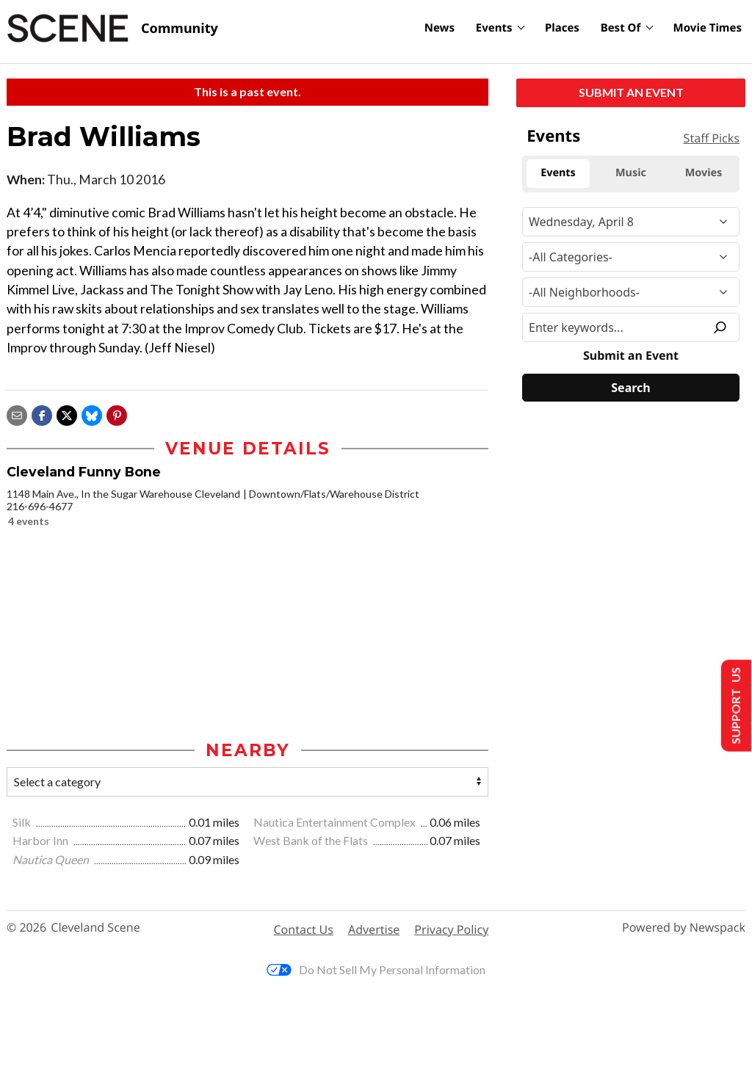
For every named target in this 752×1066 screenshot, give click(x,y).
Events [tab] (558, 173)
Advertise (374, 929)
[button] (116, 414)
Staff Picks (712, 138)
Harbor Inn (41, 840)
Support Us (735, 705)
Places (562, 28)
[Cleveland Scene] (112, 28)
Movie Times (707, 28)
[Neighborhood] (631, 292)
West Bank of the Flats (311, 840)
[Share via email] (17, 414)
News (439, 28)
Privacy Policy (451, 929)
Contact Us (303, 929)
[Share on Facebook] (42, 414)
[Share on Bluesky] (92, 414)
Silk (22, 822)
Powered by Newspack (683, 927)
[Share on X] (67, 414)
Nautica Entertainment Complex (335, 822)
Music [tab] (630, 173)
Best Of (621, 28)
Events (494, 28)
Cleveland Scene (95, 927)
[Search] (631, 388)
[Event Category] (631, 257)
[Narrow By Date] (631, 221)
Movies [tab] (704, 173)
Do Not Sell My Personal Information (376, 969)
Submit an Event (631, 92)
